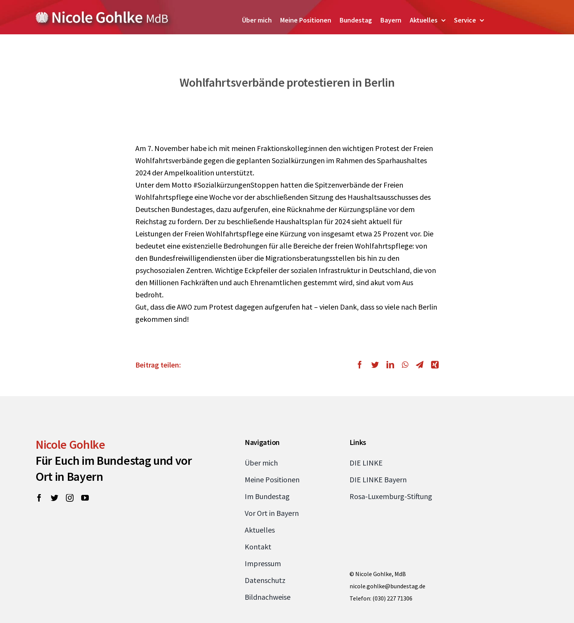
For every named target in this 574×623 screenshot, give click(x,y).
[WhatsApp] (405, 365)
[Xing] (433, 365)
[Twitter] (375, 365)
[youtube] (85, 498)
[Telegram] (419, 365)
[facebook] (39, 498)
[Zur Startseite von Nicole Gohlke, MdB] (102, 14)
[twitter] (54, 498)
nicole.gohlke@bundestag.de (387, 586)
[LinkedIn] (390, 365)
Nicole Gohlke (70, 444)
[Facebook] (361, 365)
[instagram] (70, 498)
